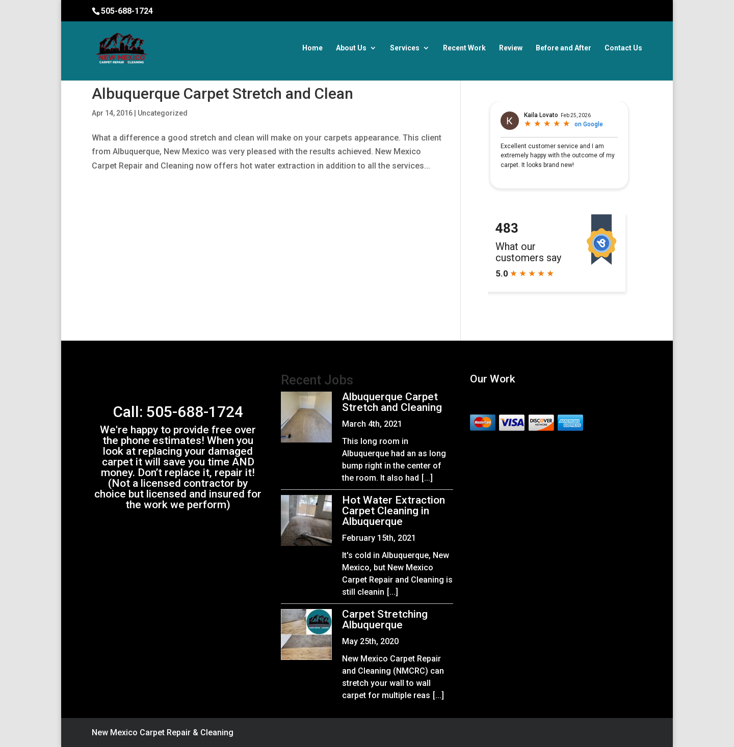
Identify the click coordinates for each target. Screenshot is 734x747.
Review (510, 48)
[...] (427, 478)
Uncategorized (163, 113)
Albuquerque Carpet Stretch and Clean (222, 93)
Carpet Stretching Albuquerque (385, 619)
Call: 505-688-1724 (178, 412)
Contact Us (623, 48)
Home (312, 48)
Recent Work (464, 48)
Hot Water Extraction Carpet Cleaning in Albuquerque (393, 511)
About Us (351, 48)
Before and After (563, 48)
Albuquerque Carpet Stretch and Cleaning (392, 402)
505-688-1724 (127, 11)
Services (405, 48)
